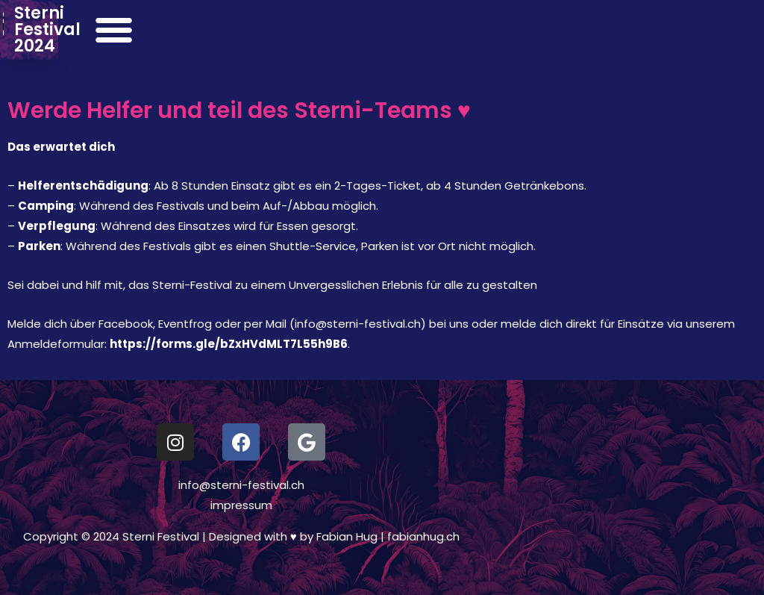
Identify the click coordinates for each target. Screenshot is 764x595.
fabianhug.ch (423, 536)
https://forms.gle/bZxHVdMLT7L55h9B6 (229, 344)
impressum (241, 505)
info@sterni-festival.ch (241, 485)
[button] (735, 30)
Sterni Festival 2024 (175, 29)
